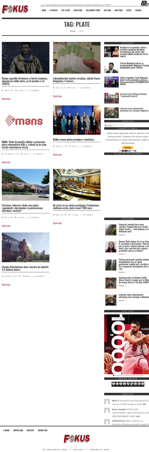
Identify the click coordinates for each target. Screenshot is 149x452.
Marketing (42, 430)
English (109, 126)
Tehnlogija (26, 276)
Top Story (65, 10)
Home (44, 10)
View (144, 407)
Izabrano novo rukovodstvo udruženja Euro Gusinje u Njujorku (134, 115)
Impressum (18, 430)
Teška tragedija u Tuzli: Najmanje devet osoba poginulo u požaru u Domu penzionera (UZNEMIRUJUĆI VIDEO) (134, 81)
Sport (129, 10)
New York (119, 10)
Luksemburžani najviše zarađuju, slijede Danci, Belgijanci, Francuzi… (76, 79)
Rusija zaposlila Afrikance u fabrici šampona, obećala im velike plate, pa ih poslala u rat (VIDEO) (25, 81)
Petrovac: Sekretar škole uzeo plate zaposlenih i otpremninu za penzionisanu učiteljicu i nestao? (22, 208)
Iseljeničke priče (93, 10)
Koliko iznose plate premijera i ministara (73, 139)
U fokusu (53, 10)
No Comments (35, 90)
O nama (6, 430)
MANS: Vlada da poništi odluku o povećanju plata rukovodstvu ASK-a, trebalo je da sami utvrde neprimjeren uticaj (24, 144)
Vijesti (73, 88)
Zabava (138, 10)
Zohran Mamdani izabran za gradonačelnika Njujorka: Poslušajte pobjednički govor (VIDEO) (78, 5)
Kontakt (30, 430)
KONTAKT (79, 449)
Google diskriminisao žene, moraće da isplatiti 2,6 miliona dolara (25, 268)
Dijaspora (78, 10)
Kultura (107, 10)
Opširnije (6, 98)
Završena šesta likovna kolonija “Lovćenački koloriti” (133, 101)
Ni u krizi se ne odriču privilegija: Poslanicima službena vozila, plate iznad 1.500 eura (76, 206)
